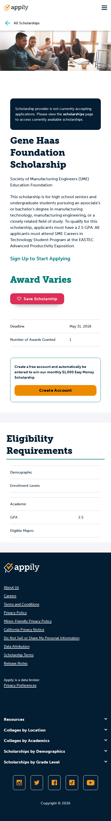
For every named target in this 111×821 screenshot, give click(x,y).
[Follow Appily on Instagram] (19, 782)
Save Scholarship (37, 298)
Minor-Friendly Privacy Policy (28, 621)
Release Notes (15, 663)
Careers (10, 596)
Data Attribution (17, 646)
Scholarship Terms (19, 655)
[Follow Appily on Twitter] (37, 782)
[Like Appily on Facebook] (54, 782)
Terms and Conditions (21, 604)
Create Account (55, 390)
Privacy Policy (15, 613)
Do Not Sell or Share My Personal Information (41, 638)
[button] (20, 299)
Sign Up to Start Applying (40, 258)
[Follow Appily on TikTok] (72, 782)
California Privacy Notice (24, 629)
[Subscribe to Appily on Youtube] (90, 782)
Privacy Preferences (20, 685)
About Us (11, 587)
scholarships (73, 114)
